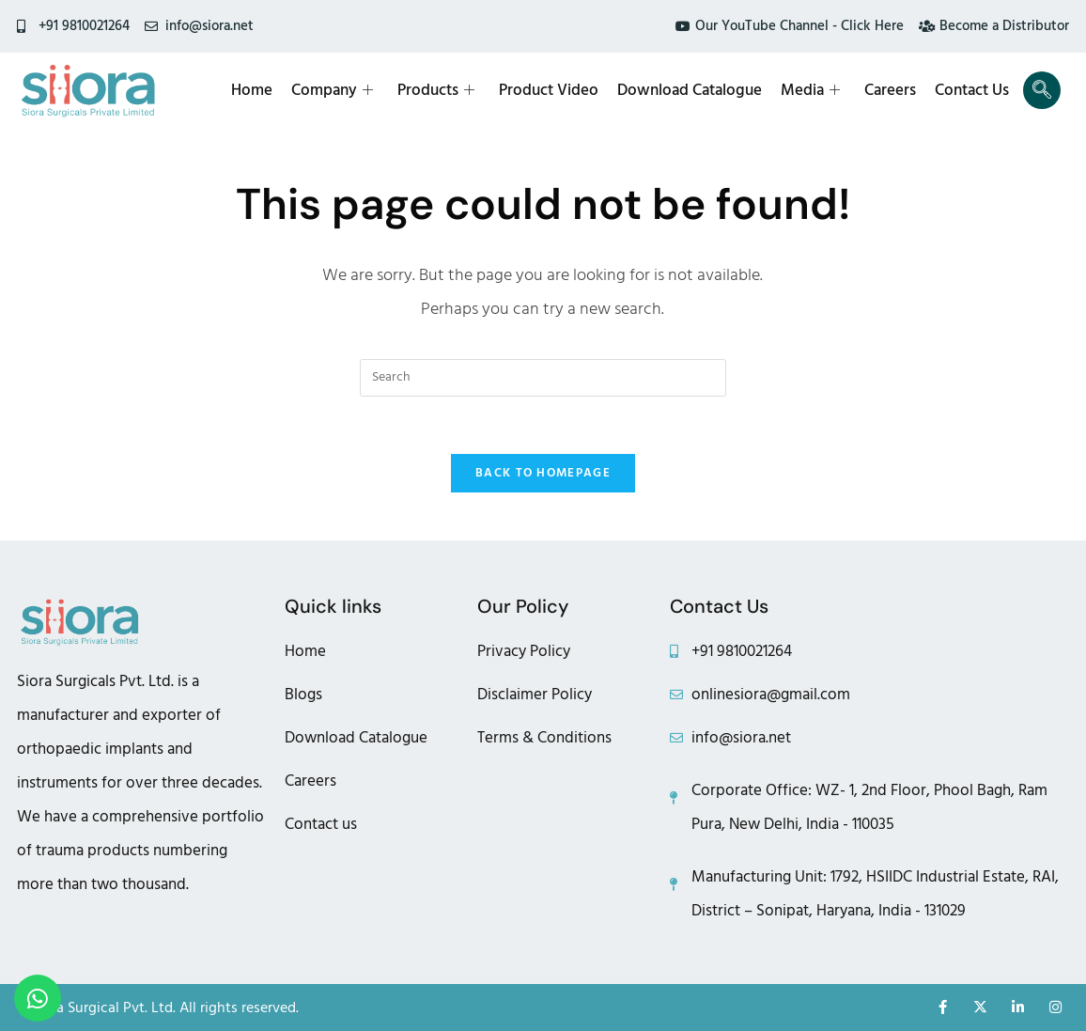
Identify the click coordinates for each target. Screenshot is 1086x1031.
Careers (890, 90)
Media (810, 90)
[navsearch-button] (1042, 90)
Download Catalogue (689, 90)
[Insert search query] (543, 378)
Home (251, 90)
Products (435, 90)
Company (332, 90)
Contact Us (972, 90)
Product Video (548, 90)
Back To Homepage (543, 472)
